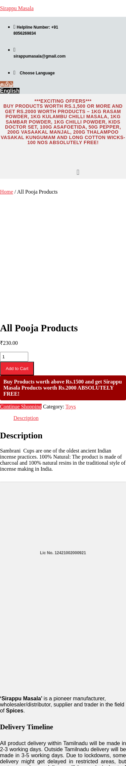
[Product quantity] (14, 235)
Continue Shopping (21, 285)
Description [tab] (26, 296)
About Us (9, 694)
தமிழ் (7, 762)
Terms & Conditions (20, 710)
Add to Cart (17, 246)
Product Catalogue (19, 686)
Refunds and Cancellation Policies (27, 729)
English (8, 756)
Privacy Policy (14, 718)
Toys (71, 285)
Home (6, 192)
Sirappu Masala (17, 8)
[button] (78, 172)
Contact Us (11, 702)
